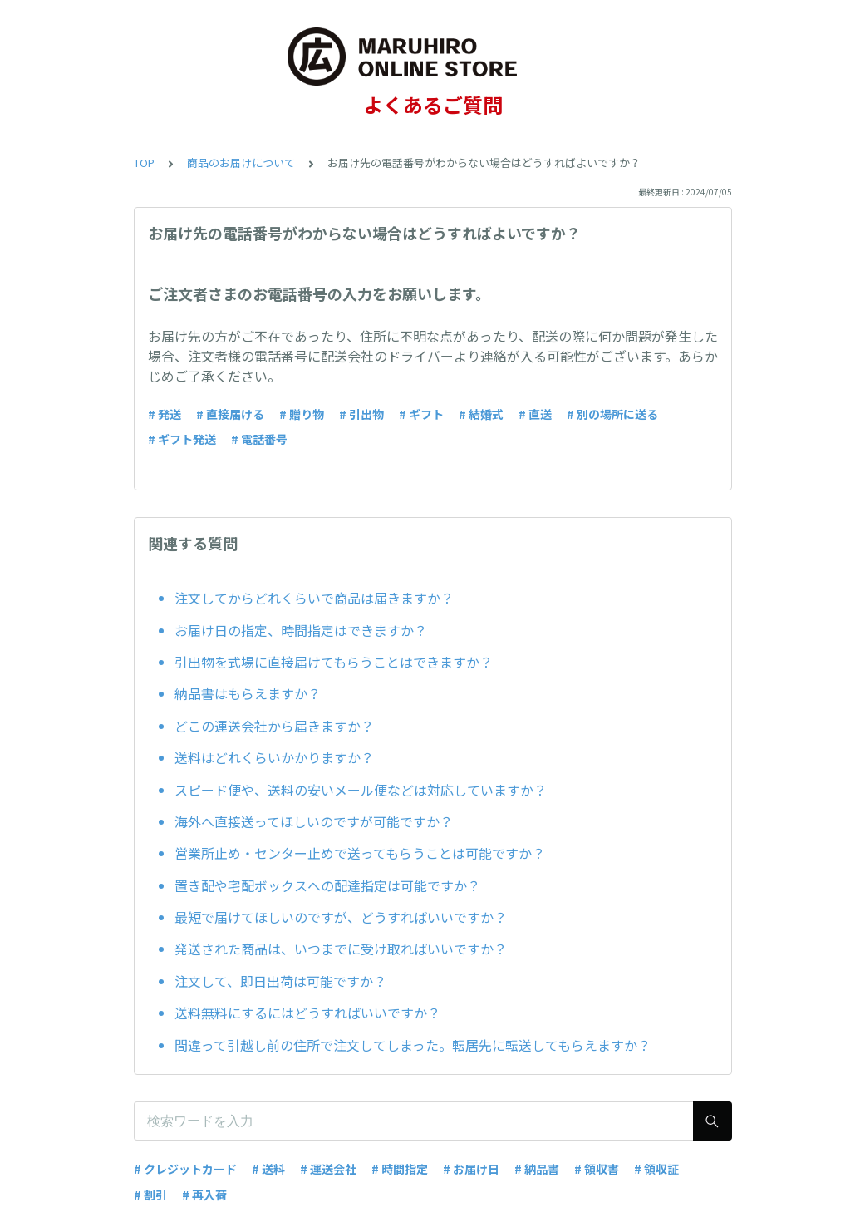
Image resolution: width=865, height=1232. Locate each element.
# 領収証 (656, 1169)
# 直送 (535, 414)
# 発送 (164, 414)
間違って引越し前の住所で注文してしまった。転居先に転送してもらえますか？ (412, 1045)
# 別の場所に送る (612, 414)
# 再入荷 (204, 1194)
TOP (144, 162)
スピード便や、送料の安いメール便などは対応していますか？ (360, 790)
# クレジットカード (185, 1169)
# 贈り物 (301, 414)
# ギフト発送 (182, 439)
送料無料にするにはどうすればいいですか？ (307, 1013)
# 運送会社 (328, 1169)
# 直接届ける (230, 414)
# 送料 (268, 1169)
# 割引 (150, 1194)
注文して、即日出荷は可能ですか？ (280, 981)
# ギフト (421, 414)
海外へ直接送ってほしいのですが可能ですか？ (313, 821)
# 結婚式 (481, 414)
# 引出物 (361, 414)
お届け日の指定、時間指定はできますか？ (300, 630)
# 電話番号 (259, 439)
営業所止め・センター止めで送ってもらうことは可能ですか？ (359, 853)
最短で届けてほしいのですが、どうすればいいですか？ (340, 917)
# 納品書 (536, 1169)
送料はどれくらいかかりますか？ (274, 757)
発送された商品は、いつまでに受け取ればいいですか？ (340, 948)
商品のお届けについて (241, 162)
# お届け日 (471, 1169)
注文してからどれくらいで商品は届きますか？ (314, 598)
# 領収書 (596, 1169)
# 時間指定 (399, 1169)
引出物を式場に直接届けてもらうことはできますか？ (333, 662)
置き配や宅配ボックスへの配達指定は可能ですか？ (327, 885)
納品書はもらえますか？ (247, 693)
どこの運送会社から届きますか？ (274, 726)
